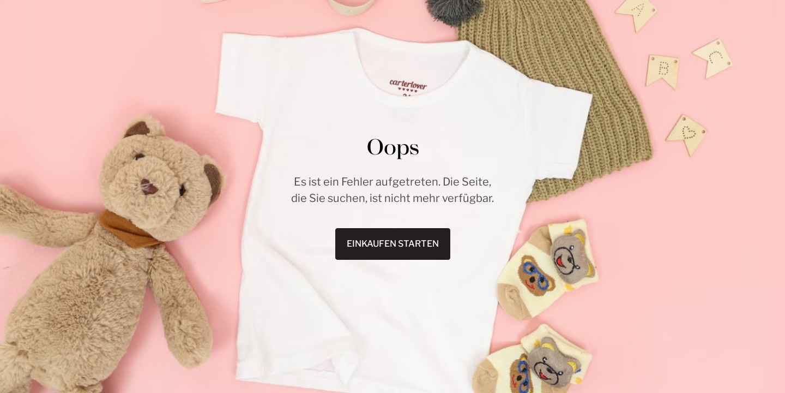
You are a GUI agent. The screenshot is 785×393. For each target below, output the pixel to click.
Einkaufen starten (393, 244)
